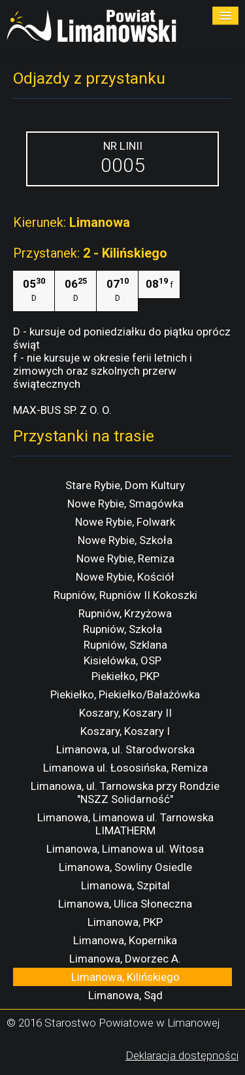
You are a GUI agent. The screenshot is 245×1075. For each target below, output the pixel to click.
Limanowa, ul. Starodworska (125, 749)
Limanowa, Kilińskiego (125, 976)
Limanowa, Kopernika (125, 940)
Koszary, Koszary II (125, 712)
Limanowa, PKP (125, 922)
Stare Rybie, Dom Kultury (125, 485)
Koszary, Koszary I (125, 731)
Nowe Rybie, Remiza (125, 558)
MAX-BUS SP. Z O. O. (62, 410)
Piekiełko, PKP (125, 676)
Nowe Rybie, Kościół (125, 576)
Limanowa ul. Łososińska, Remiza (125, 767)
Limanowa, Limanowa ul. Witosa (125, 848)
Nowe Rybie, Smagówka (125, 503)
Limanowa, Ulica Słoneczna (125, 903)
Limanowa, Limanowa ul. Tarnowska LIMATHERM (125, 824)
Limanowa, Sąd (125, 995)
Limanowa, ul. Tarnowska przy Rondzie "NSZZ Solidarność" (125, 792)
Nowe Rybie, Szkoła (125, 540)
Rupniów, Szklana (125, 644)
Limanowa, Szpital (125, 885)
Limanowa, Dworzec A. (125, 958)
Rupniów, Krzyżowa (125, 613)
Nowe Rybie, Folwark (125, 521)
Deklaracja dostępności (181, 1055)
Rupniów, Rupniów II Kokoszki (125, 595)
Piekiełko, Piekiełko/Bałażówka (125, 694)
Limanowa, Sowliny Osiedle (125, 867)
